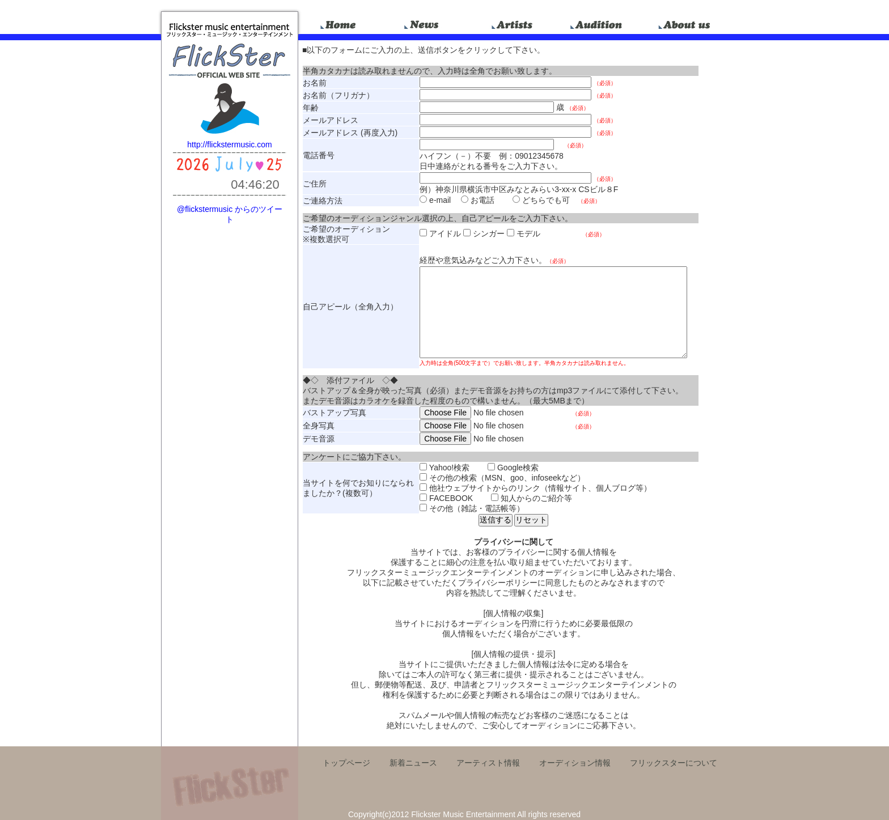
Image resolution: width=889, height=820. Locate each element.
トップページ (346, 762)
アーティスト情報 (488, 762)
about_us (685, 22)
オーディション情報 (575, 762)
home (340, 22)
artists (512, 22)
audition (599, 22)
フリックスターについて (673, 762)
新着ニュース (413, 762)
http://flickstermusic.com (229, 144)
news (426, 22)
